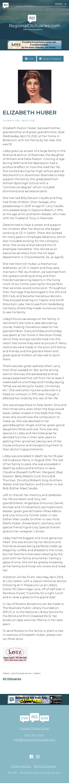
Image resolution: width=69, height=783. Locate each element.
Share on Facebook (50, 58)
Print (29, 58)
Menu (60, 4)
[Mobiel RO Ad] (34, 699)
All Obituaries (12, 679)
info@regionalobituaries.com (34, 739)
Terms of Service (45, 766)
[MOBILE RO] (34, 45)
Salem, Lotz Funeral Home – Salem (22, 673)
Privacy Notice (21, 766)
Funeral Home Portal (34, 728)
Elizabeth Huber (30, 112)
